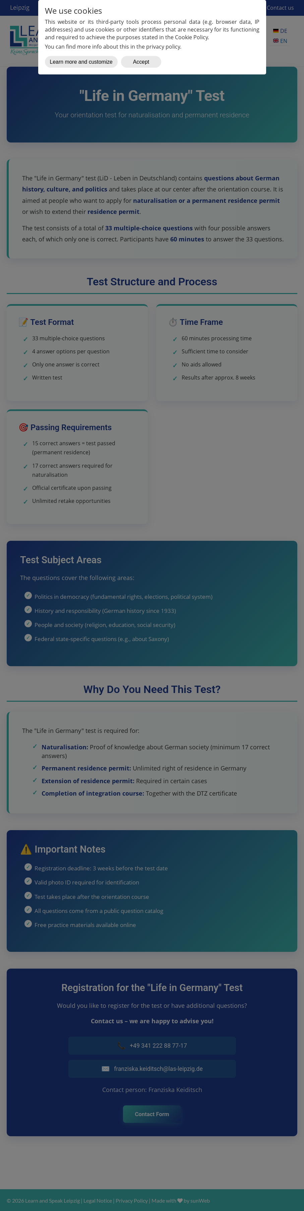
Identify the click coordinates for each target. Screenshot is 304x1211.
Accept (141, 62)
